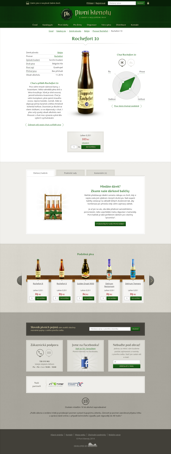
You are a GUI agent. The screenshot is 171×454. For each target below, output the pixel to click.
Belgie (87, 31)
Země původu (75, 31)
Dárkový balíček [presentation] (40, 173)
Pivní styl (30, 67)
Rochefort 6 (62, 283)
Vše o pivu (106, 25)
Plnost (142, 71)
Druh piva (30, 63)
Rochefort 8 (38, 283)
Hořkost (141, 99)
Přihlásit (90, 3)
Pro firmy (77, 25)
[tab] (122, 64)
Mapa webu (80, 435)
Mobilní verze (114, 435)
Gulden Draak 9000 (85, 283)
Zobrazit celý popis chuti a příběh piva (44, 124)
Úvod (35, 25)
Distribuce (121, 25)
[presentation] (122, 63)
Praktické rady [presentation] (70, 173)
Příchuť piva (31, 71)
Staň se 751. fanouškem (86, 348)
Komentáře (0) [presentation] (100, 173)
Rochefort (58, 56)
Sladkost (112, 99)
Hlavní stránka (57, 435)
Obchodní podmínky (97, 435)
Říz (109, 71)
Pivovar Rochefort (100, 31)
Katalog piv (48, 25)
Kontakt (135, 25)
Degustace (91, 25)
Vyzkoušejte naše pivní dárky (110, 224)
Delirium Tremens (133, 283)
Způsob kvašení (33, 60)
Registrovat (100, 3)
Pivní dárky (63, 25)
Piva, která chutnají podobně (126, 106)
